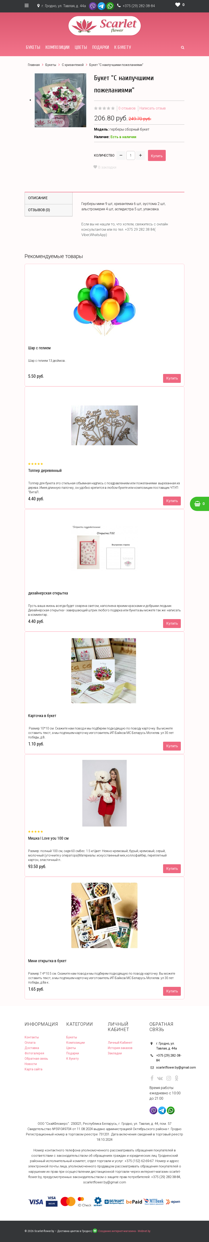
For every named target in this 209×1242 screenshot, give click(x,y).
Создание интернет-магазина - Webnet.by (124, 1231)
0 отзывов (127, 108)
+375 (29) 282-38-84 (139, 6)
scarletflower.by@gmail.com (170, 1067)
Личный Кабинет (120, 1042)
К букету (122, 47)
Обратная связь (36, 1058)
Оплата (30, 1042)
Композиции (57, 47)
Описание (37, 198)
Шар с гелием (39, 348)
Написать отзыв (153, 108)
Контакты (32, 1037)
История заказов (120, 1047)
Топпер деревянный (45, 470)
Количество (104, 155)
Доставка (32, 1047)
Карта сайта (33, 1069)
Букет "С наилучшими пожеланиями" (116, 65)
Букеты (33, 47)
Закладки (115, 1053)
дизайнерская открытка (48, 593)
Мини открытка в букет (47, 960)
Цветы (81, 47)
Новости (31, 1063)
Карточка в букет (42, 715)
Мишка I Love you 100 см (48, 838)
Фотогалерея (34, 1053)
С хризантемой (73, 65)
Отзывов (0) (39, 210)
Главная (34, 65)
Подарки (100, 47)
